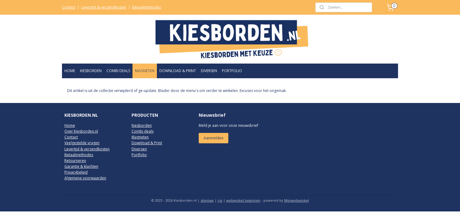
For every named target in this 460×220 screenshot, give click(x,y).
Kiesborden (142, 125)
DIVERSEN (209, 70)
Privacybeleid (76, 172)
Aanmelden (213, 138)
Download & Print (147, 142)
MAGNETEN (144, 70)
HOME (69, 70)
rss (220, 200)
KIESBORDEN (91, 70)
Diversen (139, 149)
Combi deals (143, 131)
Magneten (140, 137)
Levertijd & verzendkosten (103, 7)
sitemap (207, 200)
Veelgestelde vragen (82, 142)
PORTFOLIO (232, 70)
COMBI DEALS (118, 70)
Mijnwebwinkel (296, 200)
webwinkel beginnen (243, 200)
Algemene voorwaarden (85, 178)
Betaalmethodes (146, 7)
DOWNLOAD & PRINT (177, 70)
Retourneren (75, 160)
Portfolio (139, 154)
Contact (68, 7)
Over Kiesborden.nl (81, 131)
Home (69, 125)
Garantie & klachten (81, 166)
